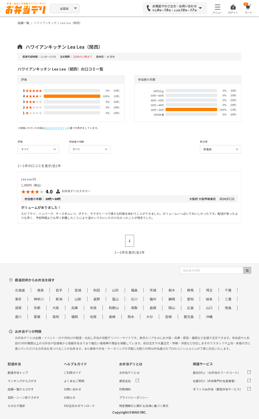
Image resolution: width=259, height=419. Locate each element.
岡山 (171, 307)
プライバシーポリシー (133, 397)
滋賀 (18, 307)
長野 (96, 298)
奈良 (93, 307)
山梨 (78, 298)
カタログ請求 (16, 406)
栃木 (171, 290)
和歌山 (114, 307)
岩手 (59, 290)
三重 (228, 298)
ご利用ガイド (72, 372)
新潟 (59, 298)
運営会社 (125, 381)
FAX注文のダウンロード (79, 406)
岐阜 (209, 298)
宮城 (78, 290)
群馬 (190, 290)
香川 (18, 316)
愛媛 (37, 316)
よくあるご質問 (74, 381)
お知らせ (69, 397)
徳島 (228, 307)
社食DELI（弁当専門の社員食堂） (215, 381)
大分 (149, 316)
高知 (55, 316)
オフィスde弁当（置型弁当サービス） (218, 389)
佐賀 (93, 316)
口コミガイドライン (56, 128)
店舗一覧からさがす (21, 389)
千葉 (228, 290)
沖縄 (209, 316)
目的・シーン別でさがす (23, 397)
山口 (209, 307)
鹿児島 (189, 316)
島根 (153, 307)
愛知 (190, 298)
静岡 (171, 298)
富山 (115, 298)
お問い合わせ (72, 389)
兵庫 (74, 307)
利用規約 (125, 389)
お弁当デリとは (129, 372)
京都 (37, 307)
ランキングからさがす (22, 381)
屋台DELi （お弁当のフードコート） (217, 372)
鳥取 (134, 307)
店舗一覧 (23, 23)
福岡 (74, 316)
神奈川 (39, 298)
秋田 (96, 290)
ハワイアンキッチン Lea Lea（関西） (64, 46)
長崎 (112, 316)
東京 (18, 298)
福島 (134, 290)
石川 (134, 298)
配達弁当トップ (18, 372)
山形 (115, 290)
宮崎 (168, 316)
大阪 (55, 307)
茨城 (153, 290)
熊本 (131, 316)
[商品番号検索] (211, 270)
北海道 (20, 290)
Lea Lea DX (28, 179)
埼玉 (209, 290)
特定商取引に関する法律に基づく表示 (143, 406)
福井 (153, 298)
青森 (40, 290)
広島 (190, 307)
